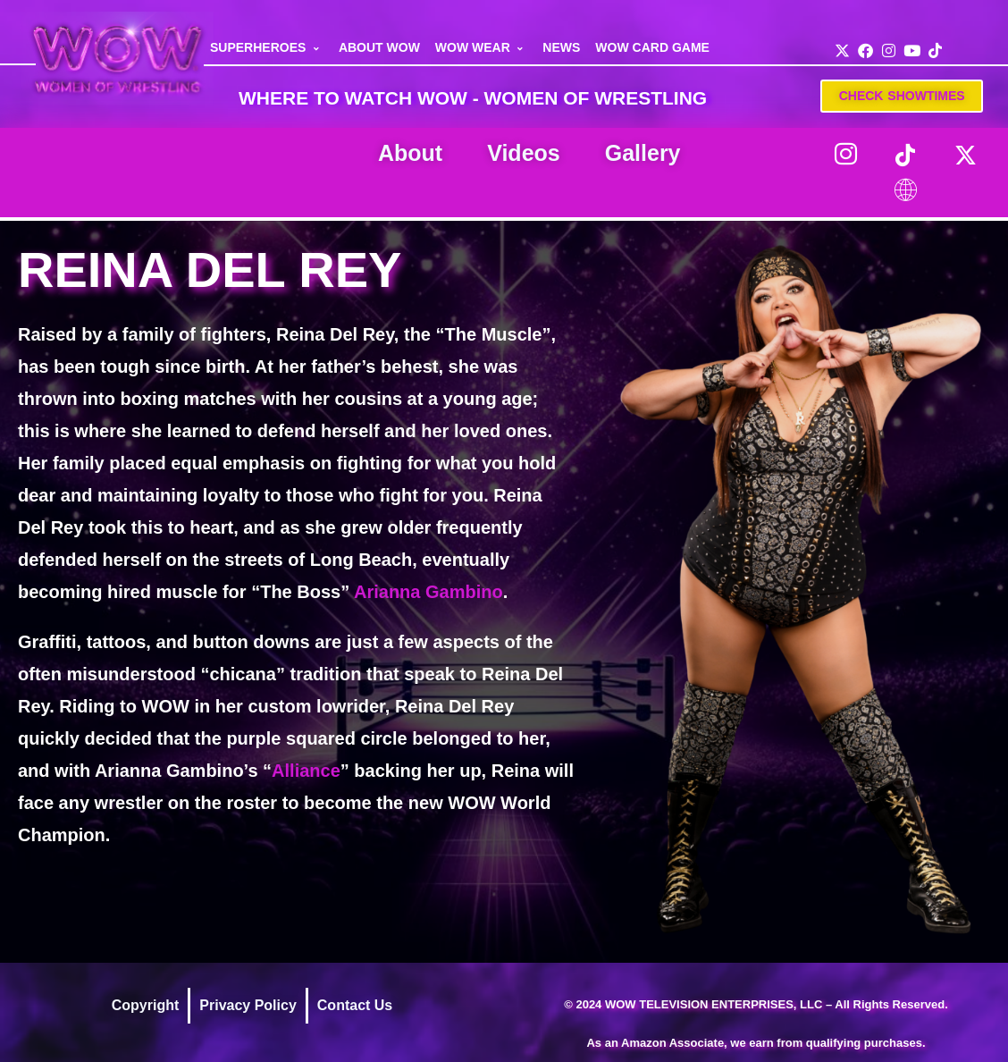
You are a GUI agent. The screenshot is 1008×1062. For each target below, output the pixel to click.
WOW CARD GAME (652, 47)
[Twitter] (965, 154)
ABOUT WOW (379, 47)
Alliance (306, 770)
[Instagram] (845, 154)
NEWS (561, 47)
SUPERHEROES (266, 47)
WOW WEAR (481, 47)
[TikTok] (905, 154)
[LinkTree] (905, 190)
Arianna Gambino (428, 592)
